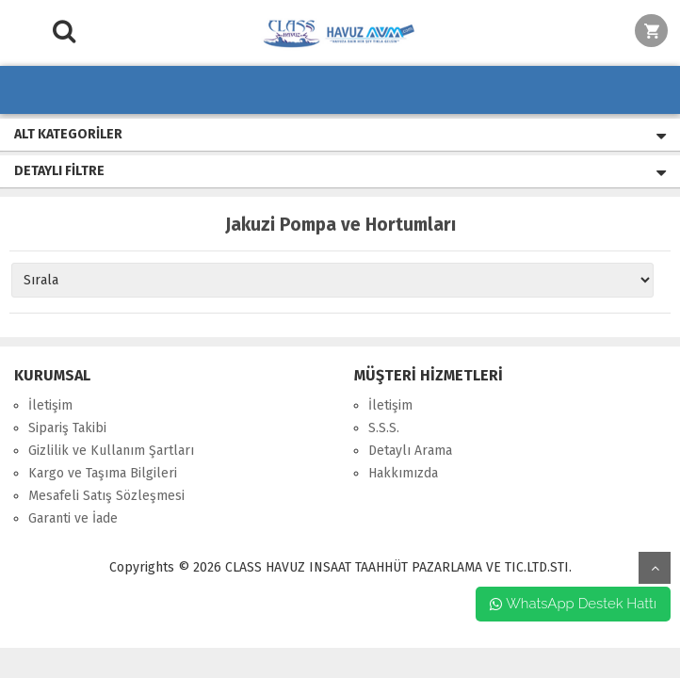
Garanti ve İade (73, 518)
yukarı (655, 568)
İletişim (50, 405)
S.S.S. (383, 428)
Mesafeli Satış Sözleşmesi (106, 496)
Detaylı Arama (410, 451)
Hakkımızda (403, 473)
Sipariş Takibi (67, 428)
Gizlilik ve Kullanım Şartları (111, 451)
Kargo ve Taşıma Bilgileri (102, 473)
